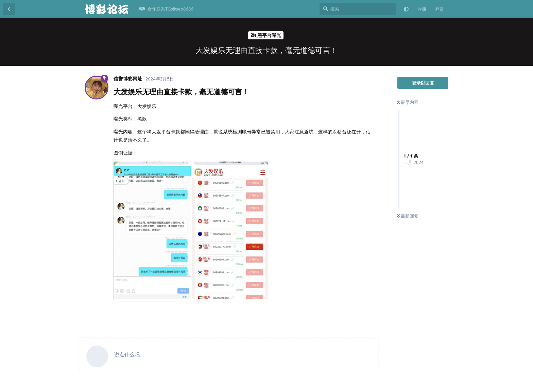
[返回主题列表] (9, 9)
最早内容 (407, 102)
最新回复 (407, 216)
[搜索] (358, 9)
